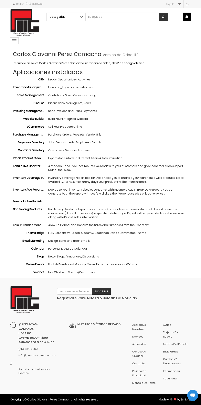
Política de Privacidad (139, 373)
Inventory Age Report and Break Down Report (43, 190)
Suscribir (101, 291)
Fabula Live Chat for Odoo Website (36, 166)
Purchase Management (29, 135)
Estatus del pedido (175, 344)
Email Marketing (33, 241)
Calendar (37, 249)
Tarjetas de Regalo (170, 334)
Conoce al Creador (139, 354)
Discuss (39, 103)
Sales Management (30, 95)
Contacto (138, 363)
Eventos (23, 373)
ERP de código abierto (129, 63)
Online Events (35, 264)
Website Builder (33, 119)
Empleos (137, 337)
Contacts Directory (31, 150)
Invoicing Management (29, 111)
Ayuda (167, 325)
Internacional (171, 371)
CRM (41, 79)
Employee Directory (31, 142)
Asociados (139, 344)
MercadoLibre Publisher (29, 201)
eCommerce (35, 127)
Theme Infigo (35, 233)
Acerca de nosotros (139, 327)
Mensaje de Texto (144, 383)
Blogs (40, 256)
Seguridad (170, 378)
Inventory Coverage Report (31, 178)
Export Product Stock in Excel (32, 158)
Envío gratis (170, 351)
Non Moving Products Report (32, 209)
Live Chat (38, 272)
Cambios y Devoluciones (172, 361)
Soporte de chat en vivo (34, 369)
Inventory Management (29, 87)
